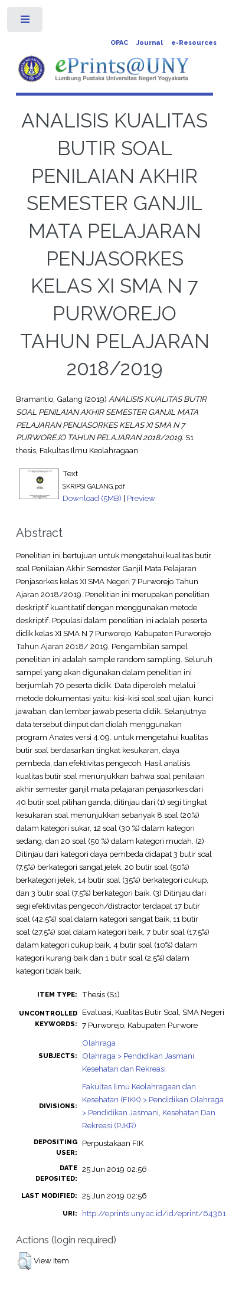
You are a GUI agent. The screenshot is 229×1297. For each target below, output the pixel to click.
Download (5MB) (92, 498)
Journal (149, 43)
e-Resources (194, 43)
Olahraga (99, 1042)
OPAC (119, 43)
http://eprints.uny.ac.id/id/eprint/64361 (154, 1213)
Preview (141, 498)
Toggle (25, 22)
